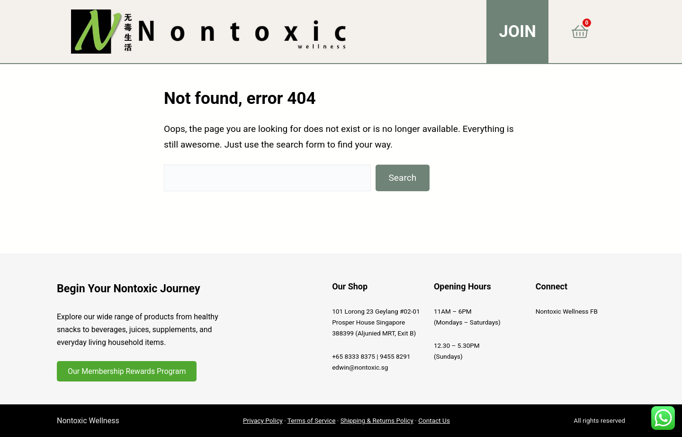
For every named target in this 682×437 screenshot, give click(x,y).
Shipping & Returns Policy (377, 420)
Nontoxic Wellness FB (567, 311)
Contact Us (434, 420)
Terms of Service (311, 420)
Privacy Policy (263, 420)
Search (402, 177)
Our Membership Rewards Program (127, 371)
